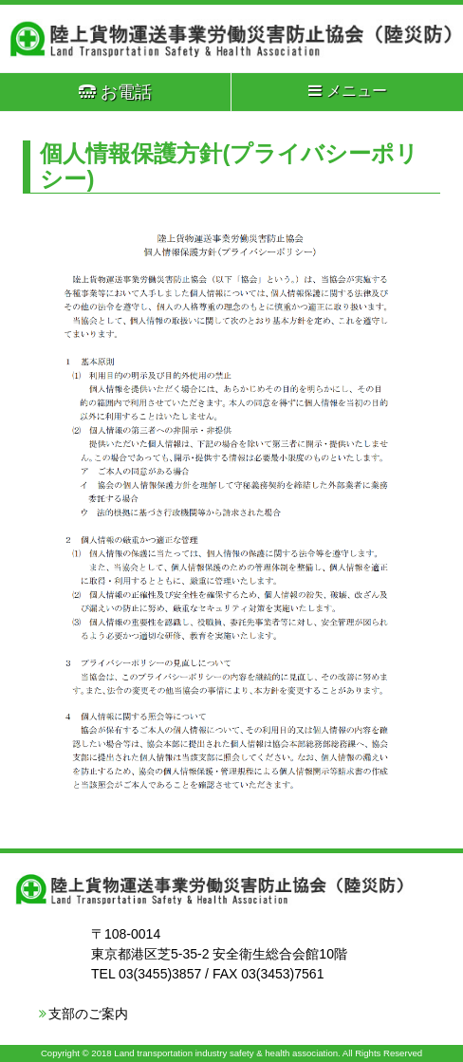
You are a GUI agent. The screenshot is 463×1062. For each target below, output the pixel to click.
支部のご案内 (88, 1013)
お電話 (115, 92)
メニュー (347, 91)
